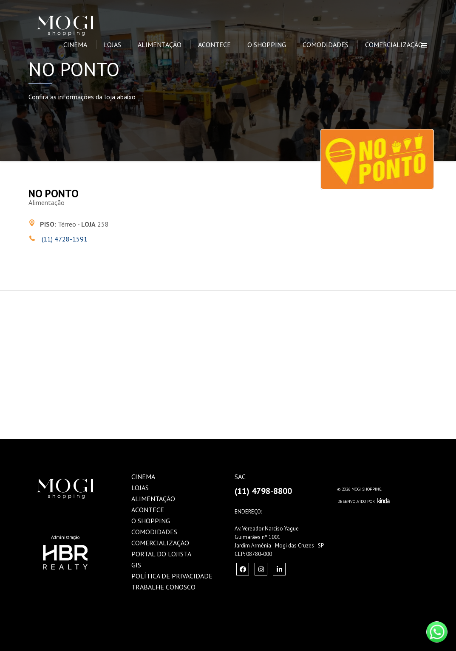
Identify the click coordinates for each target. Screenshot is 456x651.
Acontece (214, 44)
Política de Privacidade (171, 576)
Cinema (75, 44)
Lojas (112, 44)
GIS (136, 565)
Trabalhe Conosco (163, 587)
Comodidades (325, 44)
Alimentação (159, 44)
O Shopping (266, 44)
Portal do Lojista (161, 554)
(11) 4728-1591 (64, 239)
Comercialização (394, 44)
